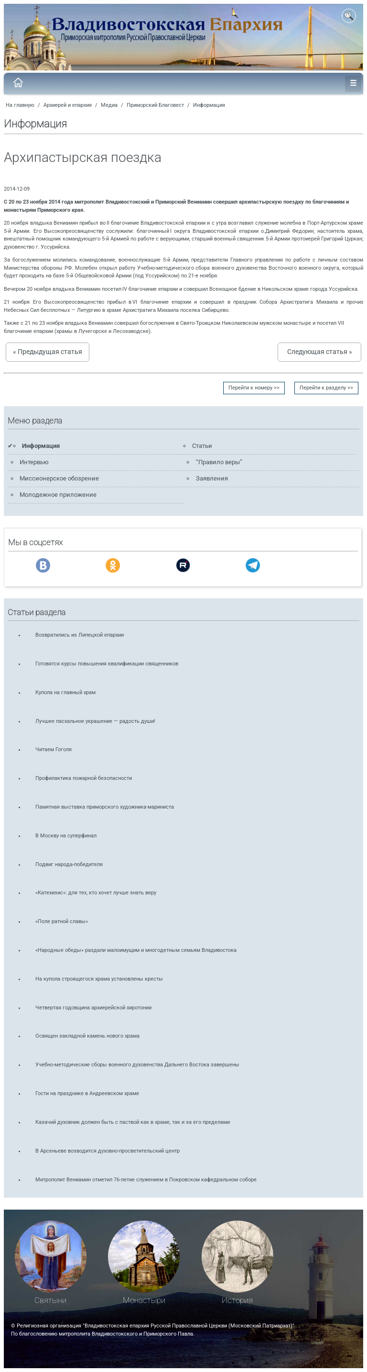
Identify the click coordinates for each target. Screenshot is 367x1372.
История (237, 1300)
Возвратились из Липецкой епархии (79, 635)
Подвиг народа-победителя (69, 864)
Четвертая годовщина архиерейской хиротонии (93, 1008)
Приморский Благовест (155, 105)
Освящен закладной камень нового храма (87, 1036)
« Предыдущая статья (47, 351)
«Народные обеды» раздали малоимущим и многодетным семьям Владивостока (136, 950)
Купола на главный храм (65, 692)
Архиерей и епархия (67, 105)
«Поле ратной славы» (61, 921)
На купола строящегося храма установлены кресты (99, 979)
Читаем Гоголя (53, 749)
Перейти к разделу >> (326, 388)
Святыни (50, 1300)
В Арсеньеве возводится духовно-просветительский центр (107, 1151)
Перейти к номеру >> (254, 388)
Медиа (109, 105)
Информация (209, 105)
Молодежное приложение (58, 494)
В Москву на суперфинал (66, 836)
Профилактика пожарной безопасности (83, 778)
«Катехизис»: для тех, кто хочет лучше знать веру (95, 893)
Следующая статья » (319, 351)
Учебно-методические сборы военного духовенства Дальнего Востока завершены (137, 1065)
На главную (20, 105)
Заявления (212, 478)
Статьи (202, 445)
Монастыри (144, 1300)
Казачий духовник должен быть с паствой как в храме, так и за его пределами (132, 1122)
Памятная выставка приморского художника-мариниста (104, 807)
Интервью (34, 462)
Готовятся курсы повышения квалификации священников (106, 664)
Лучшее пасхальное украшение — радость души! (95, 721)
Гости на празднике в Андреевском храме (87, 1093)
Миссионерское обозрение (59, 478)
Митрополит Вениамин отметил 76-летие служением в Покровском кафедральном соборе (146, 1180)
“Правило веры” (219, 462)
